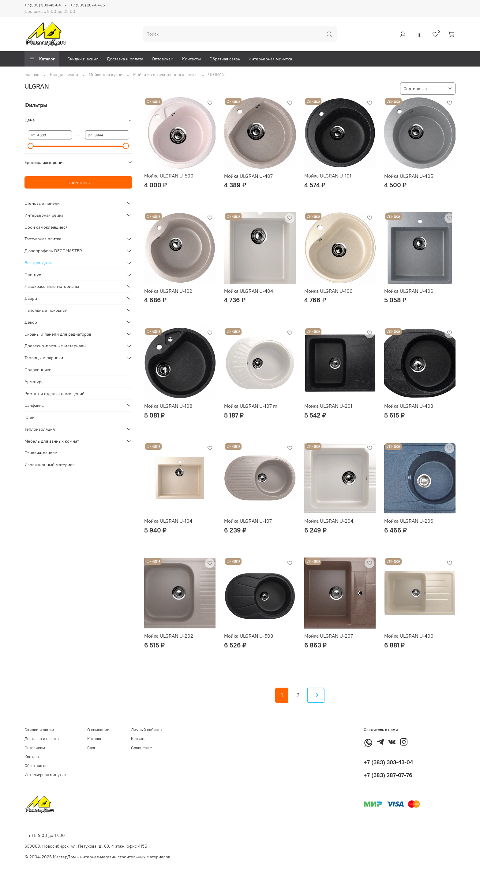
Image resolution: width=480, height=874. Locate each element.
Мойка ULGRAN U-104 (168, 521)
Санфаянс (34, 405)
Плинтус (32, 274)
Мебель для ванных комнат (51, 441)
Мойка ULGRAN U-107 (248, 521)
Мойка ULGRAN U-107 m (250, 406)
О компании (98, 729)
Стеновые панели (42, 203)
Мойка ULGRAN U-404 (248, 291)
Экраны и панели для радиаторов (57, 334)
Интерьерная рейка (43, 215)
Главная (31, 74)
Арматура (33, 381)
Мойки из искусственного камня (165, 74)
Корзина (139, 738)
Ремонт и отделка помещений (54, 393)
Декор (30, 322)
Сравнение (141, 748)
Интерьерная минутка (270, 59)
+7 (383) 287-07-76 (87, 5)
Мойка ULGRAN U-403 (408, 406)
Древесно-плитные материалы (55, 346)
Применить (78, 182)
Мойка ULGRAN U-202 (168, 636)
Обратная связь (224, 59)
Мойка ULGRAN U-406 (408, 291)
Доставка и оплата (125, 59)
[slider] (31, 146)
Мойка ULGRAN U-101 (327, 176)
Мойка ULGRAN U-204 (328, 521)
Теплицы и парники (43, 358)
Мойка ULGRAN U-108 (168, 406)
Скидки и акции (82, 59)
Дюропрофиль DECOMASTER (53, 251)
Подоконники (37, 369)
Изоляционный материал (49, 465)
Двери (30, 298)
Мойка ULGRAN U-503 (248, 636)
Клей (29, 417)
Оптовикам (163, 59)
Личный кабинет (146, 729)
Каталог (42, 59)
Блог (91, 748)
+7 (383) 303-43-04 (42, 5)
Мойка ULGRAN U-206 (408, 521)
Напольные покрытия (45, 310)
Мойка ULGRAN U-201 (328, 406)
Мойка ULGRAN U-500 (168, 176)
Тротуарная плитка (42, 239)
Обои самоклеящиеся (46, 227)
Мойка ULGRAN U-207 (328, 636)
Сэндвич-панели (40, 453)
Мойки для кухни (105, 74)
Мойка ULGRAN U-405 (408, 176)
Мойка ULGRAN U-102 (168, 291)
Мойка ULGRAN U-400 (408, 636)
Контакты (191, 59)
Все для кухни (64, 74)
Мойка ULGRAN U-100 (328, 291)
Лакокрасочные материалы (51, 286)
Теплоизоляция (39, 429)
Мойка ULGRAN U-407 (248, 176)
